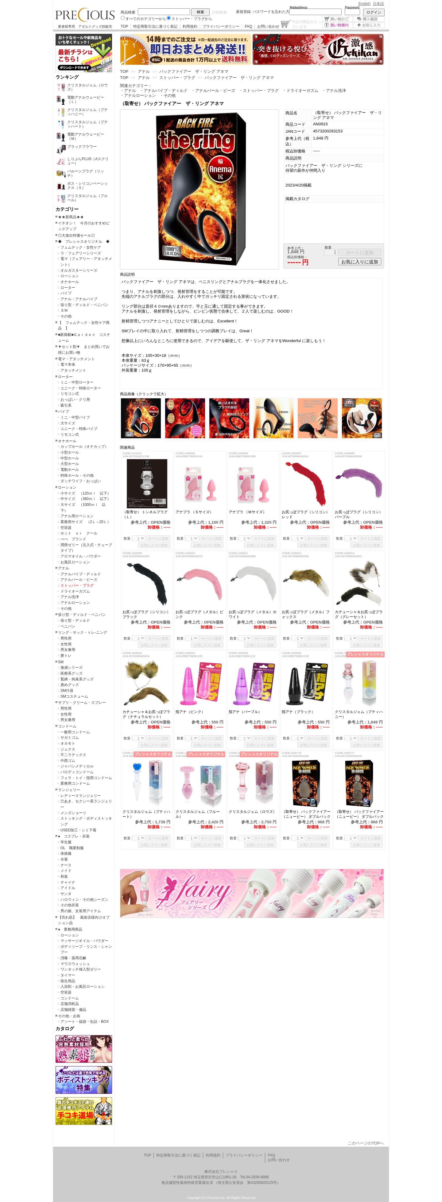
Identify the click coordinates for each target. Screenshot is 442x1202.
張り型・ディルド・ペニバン (84, 305)
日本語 (378, 4)
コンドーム (67, 726)
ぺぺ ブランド (73, 539)
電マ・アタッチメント (76, 359)
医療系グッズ (71, 673)
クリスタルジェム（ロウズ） (253, 812)
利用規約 (190, 26)
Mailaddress (298, 7)
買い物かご (337, 19)
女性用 (66, 644)
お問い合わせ (268, 26)
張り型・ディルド (75, 620)
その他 (66, 316)
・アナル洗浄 (334, 90)
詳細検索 (219, 12)
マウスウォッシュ (75, 964)
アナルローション (75, 603)
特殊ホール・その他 (77, 475)
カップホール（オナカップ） (84, 446)
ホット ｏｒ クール (80, 533)
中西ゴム (67, 761)
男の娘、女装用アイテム (80, 911)
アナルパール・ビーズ (78, 579)
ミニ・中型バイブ (75, 417)
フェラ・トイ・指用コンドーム (86, 778)
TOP (124, 26)
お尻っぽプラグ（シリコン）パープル (359, 514)
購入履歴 (369, 19)
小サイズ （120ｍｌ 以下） (85, 493)
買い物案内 (337, 25)
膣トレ (66, 655)
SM (61, 662)
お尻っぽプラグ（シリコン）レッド (306, 514)
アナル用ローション (77, 516)
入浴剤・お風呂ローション (82, 986)
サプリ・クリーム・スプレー (82, 702)
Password (352, 7)
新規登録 (243, 12)
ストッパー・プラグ (77, 585)
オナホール (69, 282)
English (364, 4)
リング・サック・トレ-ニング (82, 632)
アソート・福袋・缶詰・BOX (84, 1021)
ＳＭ (64, 310)
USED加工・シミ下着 (78, 830)
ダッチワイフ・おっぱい (80, 481)
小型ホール (69, 452)
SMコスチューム (74, 696)
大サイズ (67, 423)
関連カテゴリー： (136, 85)
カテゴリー (67, 209)
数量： (129, 538)
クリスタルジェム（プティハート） (146, 814)
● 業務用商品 (70, 929)
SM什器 (66, 690)
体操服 (66, 853)
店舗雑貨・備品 (73, 1009)
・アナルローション (138, 95)
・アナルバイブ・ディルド (164, 90)
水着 (64, 859)
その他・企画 (69, 1016)
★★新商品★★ (71, 217)
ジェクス (67, 749)
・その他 (168, 95)
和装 (64, 876)
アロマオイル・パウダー (80, 556)
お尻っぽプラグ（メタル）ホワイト (253, 614)
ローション (69, 276)
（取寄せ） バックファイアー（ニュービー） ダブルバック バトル (359, 814)
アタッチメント (73, 370)
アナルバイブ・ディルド (80, 574)
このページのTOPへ (366, 1143)
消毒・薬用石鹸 (73, 958)
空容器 (66, 528)
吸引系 (66, 405)
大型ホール (69, 464)
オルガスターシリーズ (78, 270)
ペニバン (67, 626)
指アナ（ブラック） (298, 712)
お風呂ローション (75, 562)
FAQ (248, 26)
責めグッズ (69, 685)
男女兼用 (67, 650)
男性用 (66, 638)
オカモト (67, 743)
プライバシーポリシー (221, 26)
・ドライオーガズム (300, 90)
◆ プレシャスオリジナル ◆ (84, 241)
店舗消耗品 (69, 1004)
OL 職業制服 (73, 848)
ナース (66, 865)
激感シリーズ (71, 667)
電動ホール (69, 469)
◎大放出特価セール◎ (76, 235)
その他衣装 (69, 905)
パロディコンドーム (77, 772)
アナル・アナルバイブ (78, 299)
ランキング (67, 77)
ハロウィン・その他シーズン (84, 899)
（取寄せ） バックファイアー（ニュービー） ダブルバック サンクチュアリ (306, 814)
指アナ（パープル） (245, 712)
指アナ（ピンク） (190, 712)
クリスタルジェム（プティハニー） (359, 714)
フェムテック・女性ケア (80, 247)
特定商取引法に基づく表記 (155, 26)
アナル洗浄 (69, 597)
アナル (63, 568)
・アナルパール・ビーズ (213, 90)
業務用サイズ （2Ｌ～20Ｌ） (85, 522)
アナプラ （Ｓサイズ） (196, 512)
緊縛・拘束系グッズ (77, 679)
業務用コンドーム (75, 783)
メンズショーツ (73, 813)
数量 (328, 247)
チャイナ (67, 882)
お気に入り (369, 25)
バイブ (66, 293)
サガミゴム (69, 737)
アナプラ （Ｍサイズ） (247, 512)
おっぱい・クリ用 (75, 399)
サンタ (66, 894)
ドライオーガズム (75, 591)
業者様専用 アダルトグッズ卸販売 (85, 26)
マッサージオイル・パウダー (84, 941)
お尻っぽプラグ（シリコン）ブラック (146, 614)
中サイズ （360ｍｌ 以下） (85, 499)
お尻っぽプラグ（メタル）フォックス (306, 614)
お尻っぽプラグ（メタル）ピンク (199, 614)
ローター (67, 288)
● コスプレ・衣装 (74, 836)
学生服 (66, 842)
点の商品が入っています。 (306, 24)
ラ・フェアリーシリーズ (80, 253)
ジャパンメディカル (77, 766)
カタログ (65, 1028)
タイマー (67, 975)
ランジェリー (69, 790)
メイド (66, 871)
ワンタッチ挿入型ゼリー (80, 969)
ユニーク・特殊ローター (80, 388)
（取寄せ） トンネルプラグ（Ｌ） (145, 514)
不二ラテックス (73, 755)
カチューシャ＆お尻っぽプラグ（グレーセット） (359, 614)
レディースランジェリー (80, 796)
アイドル (67, 888)
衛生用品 (67, 981)
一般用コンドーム (75, 732)
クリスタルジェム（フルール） (198, 814)
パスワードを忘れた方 (271, 12)
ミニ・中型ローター (77, 382)
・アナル (128, 90)
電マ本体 (67, 364)
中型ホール (69, 458)
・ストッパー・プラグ (259, 90)
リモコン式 (69, 394)
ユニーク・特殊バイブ (78, 429)
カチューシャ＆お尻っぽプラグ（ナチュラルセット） (146, 714)
